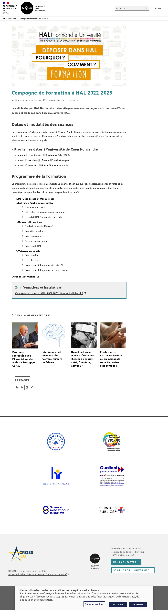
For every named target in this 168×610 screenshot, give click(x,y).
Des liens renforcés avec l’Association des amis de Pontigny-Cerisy (23, 358)
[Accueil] (4, 18)
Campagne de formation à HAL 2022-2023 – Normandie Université (49, 292)
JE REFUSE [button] (138, 604)
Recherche (73, 100)
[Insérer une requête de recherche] (132, 8)
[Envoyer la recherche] (147, 8)
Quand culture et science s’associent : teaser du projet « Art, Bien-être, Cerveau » (82, 358)
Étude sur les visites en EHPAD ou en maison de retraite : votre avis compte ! (111, 358)
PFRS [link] (66, 155)
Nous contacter (124, 562)
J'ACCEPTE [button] (118, 604)
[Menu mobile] (156, 8)
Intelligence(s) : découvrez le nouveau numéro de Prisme (52, 357)
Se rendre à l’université (131, 570)
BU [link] (44, 155)
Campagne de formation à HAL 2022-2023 (34, 18)
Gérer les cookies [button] (94, 604)
